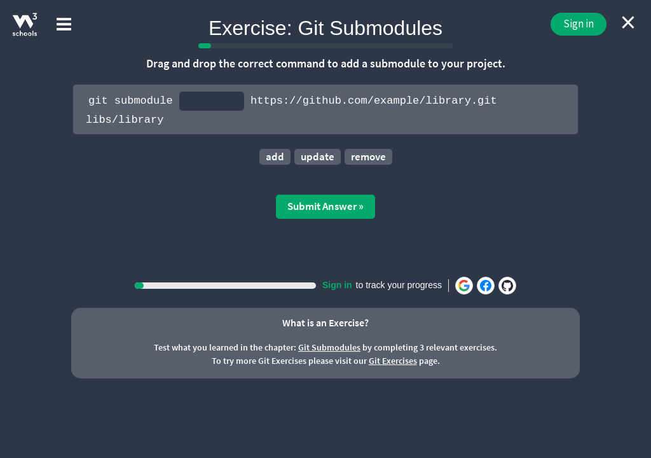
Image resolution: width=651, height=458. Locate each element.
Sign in (578, 24)
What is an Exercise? (325, 322)
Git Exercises (393, 360)
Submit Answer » (325, 206)
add (275, 156)
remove (368, 156)
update (317, 156)
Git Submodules (329, 347)
